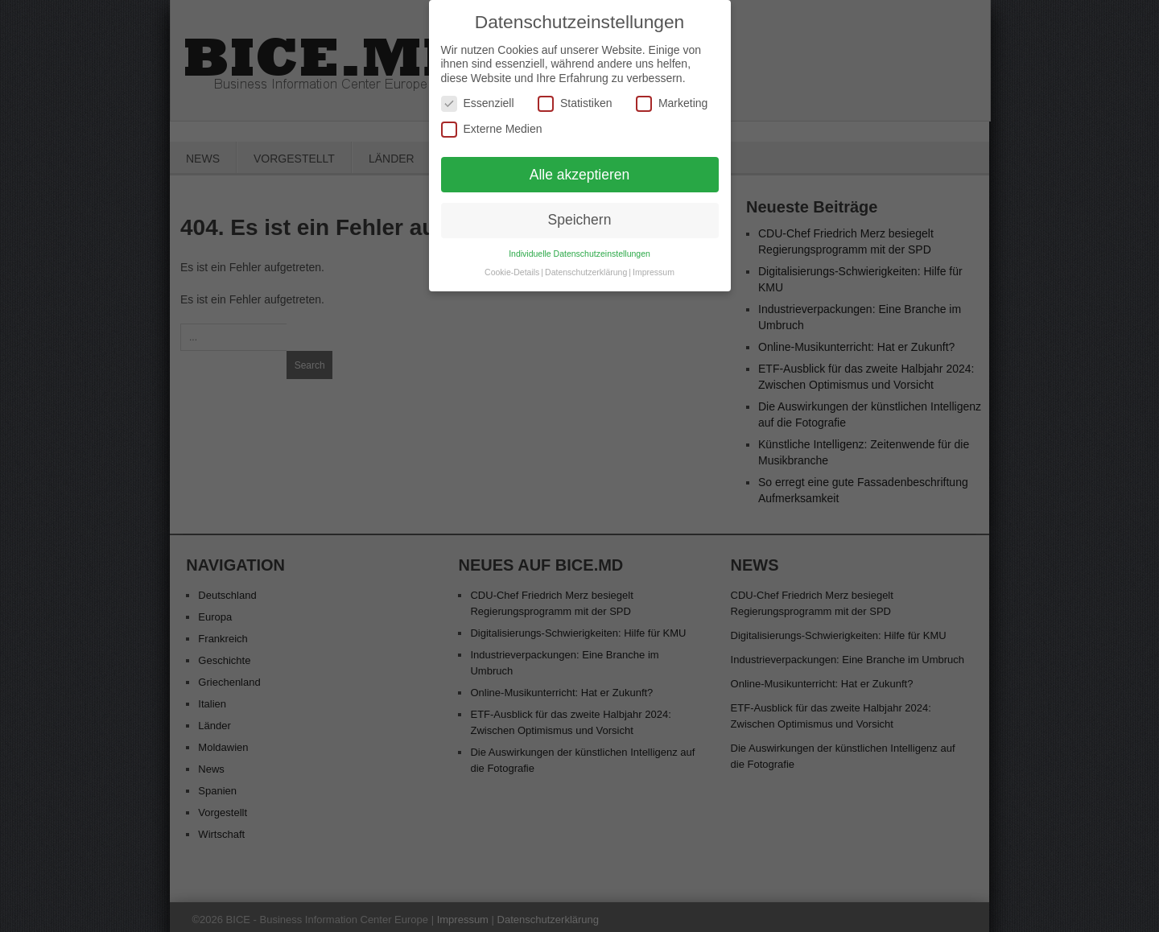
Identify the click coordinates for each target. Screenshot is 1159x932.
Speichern (580, 213)
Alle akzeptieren (580, 167)
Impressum (653, 265)
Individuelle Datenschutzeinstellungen (579, 246)
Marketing (671, 97)
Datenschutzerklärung (586, 265)
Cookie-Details (512, 265)
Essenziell (477, 97)
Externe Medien (491, 122)
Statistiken (575, 97)
